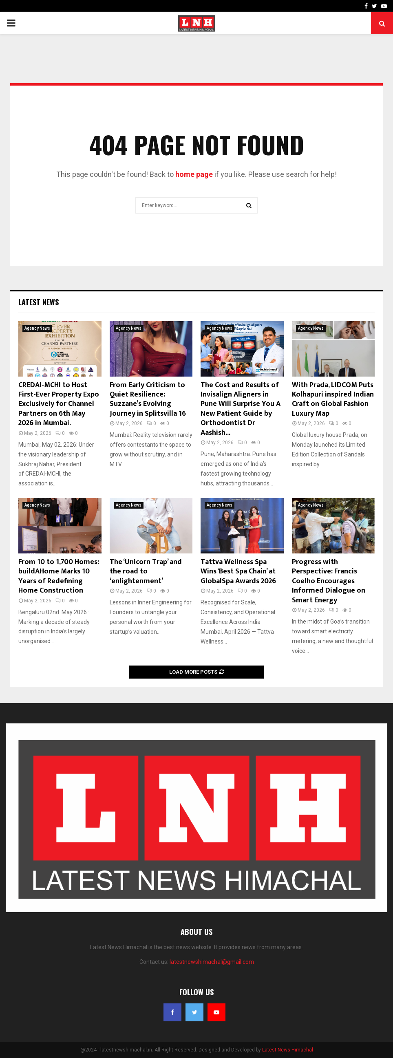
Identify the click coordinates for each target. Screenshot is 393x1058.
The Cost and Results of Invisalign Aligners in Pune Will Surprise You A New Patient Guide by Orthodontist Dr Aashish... (240, 409)
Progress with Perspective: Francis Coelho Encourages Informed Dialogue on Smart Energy (328, 581)
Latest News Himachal (287, 1050)
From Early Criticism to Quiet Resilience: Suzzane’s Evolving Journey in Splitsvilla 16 (148, 399)
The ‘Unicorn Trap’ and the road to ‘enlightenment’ (146, 571)
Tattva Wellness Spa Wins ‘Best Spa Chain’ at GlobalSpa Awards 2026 (238, 571)
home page (194, 174)
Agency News (37, 328)
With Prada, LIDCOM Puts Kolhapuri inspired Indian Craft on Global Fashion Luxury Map (333, 399)
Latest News (38, 302)
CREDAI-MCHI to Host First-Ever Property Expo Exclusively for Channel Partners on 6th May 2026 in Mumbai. (58, 404)
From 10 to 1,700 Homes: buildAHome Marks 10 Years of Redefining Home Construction (58, 576)
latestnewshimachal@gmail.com (212, 962)
